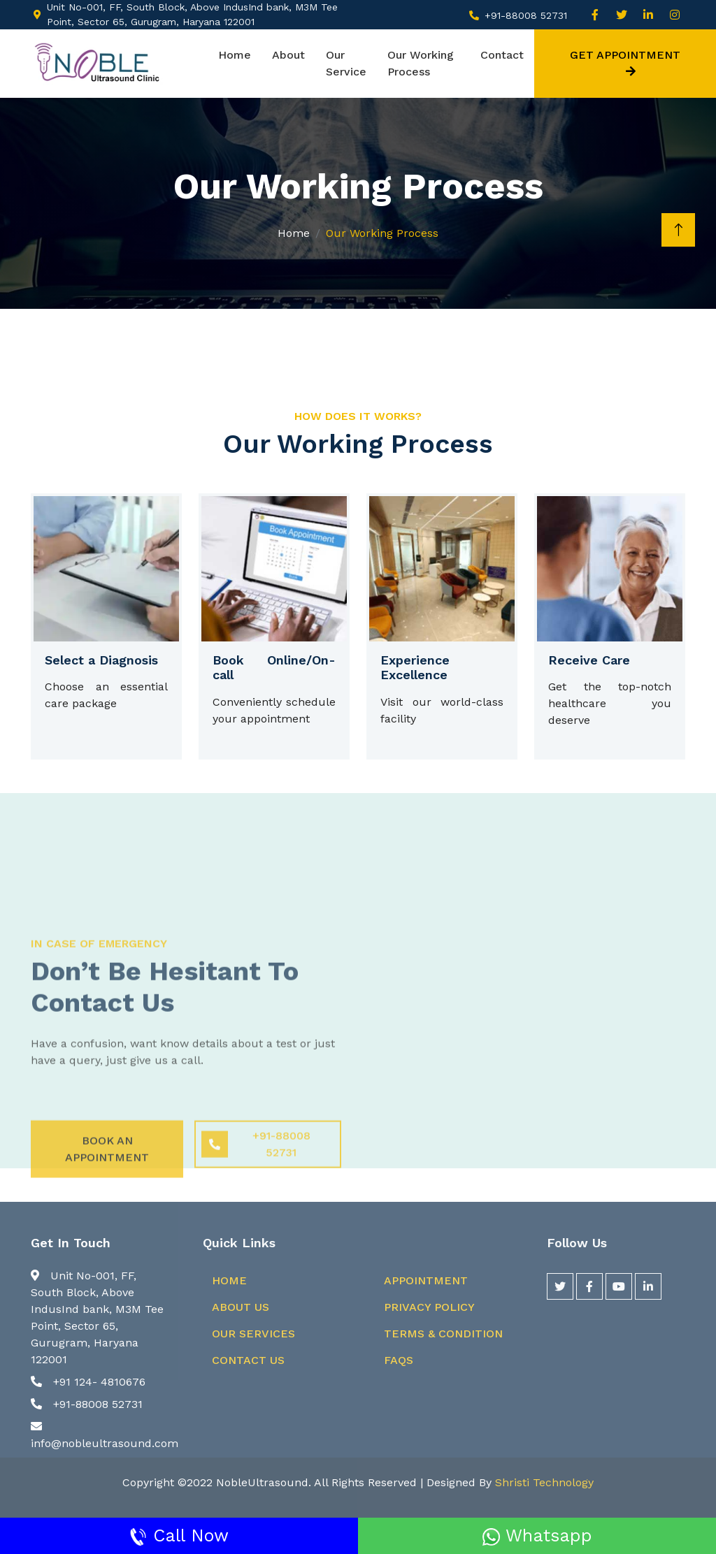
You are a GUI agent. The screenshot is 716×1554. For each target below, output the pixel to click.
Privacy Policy (429, 1307)
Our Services (253, 1333)
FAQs (398, 1360)
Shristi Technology (544, 1482)
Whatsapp (537, 1535)
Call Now (179, 1535)
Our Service (346, 63)
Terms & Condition (443, 1333)
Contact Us (248, 1360)
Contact (502, 54)
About (288, 54)
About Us (240, 1307)
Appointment (426, 1280)
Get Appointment (625, 62)
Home (234, 54)
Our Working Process (420, 63)
